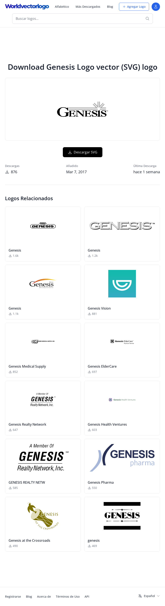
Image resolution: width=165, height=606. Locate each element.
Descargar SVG (82, 152)
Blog (110, 7)
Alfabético (62, 7)
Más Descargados (88, 7)
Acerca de (44, 596)
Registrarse (13, 596)
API (87, 596)
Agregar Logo (134, 7)
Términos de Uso (68, 596)
